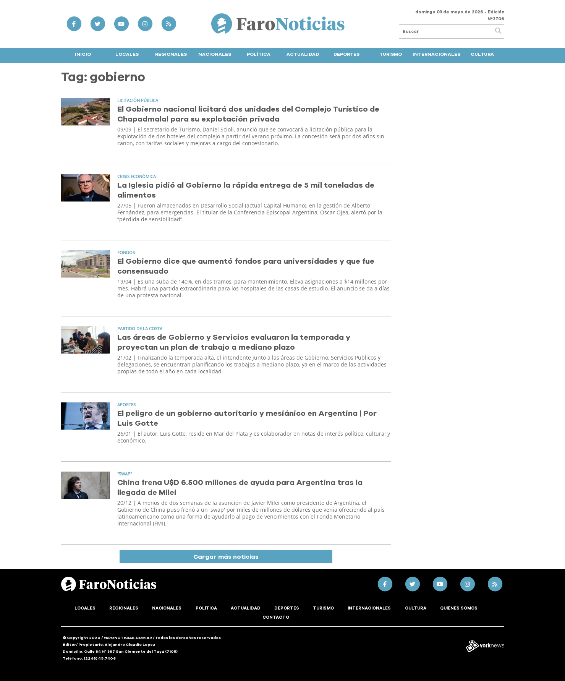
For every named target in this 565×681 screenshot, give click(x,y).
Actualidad (303, 54)
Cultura (482, 54)
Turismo (390, 54)
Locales (127, 54)
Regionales (171, 54)
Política (258, 54)
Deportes (346, 54)
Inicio (83, 54)
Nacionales (214, 54)
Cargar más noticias (226, 557)
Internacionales (436, 54)
